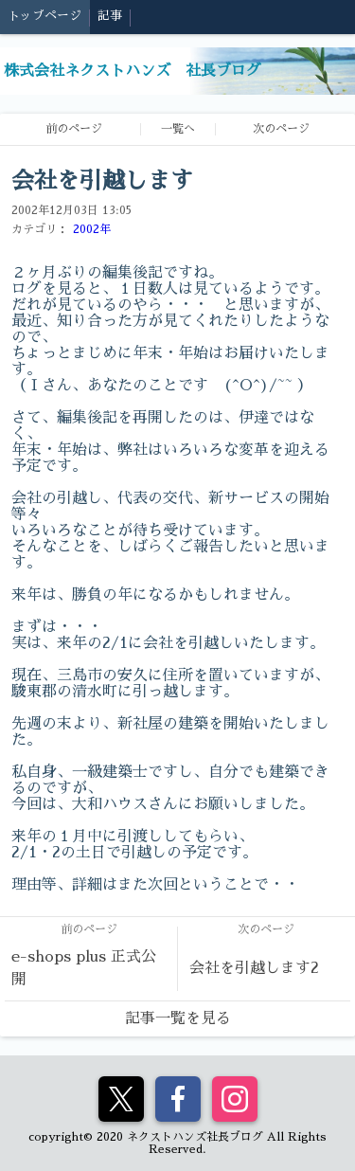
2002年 (92, 229)
